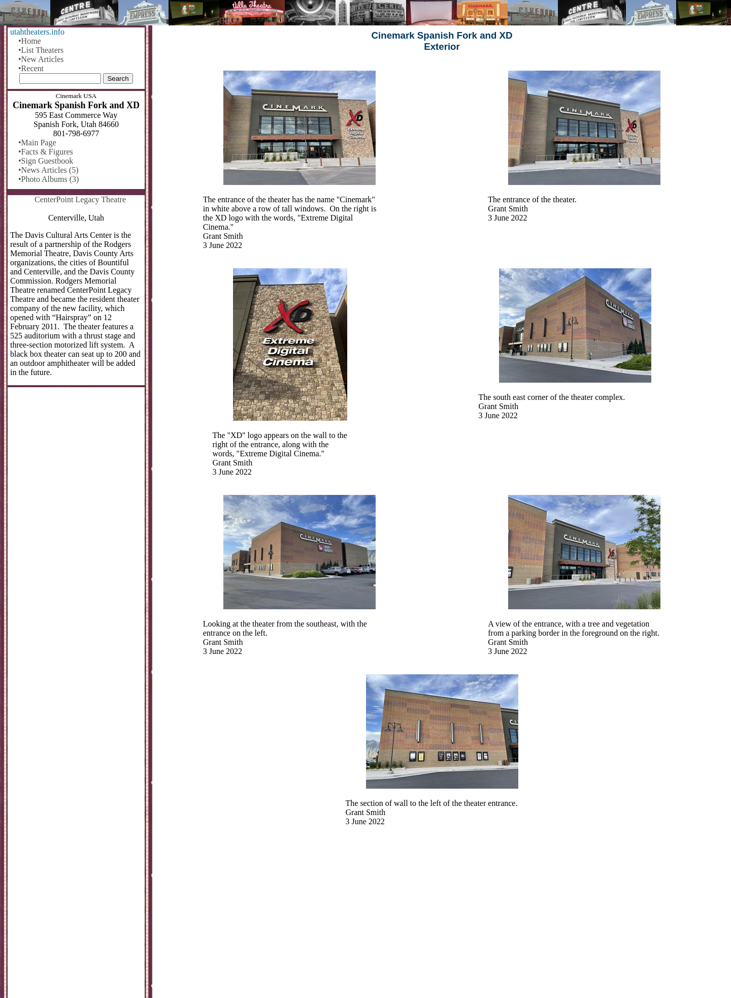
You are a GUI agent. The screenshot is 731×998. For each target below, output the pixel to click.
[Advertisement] (442, 919)
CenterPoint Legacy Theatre (80, 199)
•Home (29, 41)
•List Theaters (40, 50)
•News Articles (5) (48, 170)
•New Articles (41, 59)
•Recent (31, 68)
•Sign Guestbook (45, 161)
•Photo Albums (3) (48, 179)
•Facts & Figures (45, 151)
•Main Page (37, 142)
